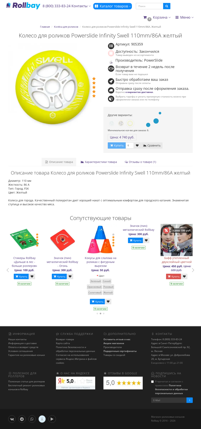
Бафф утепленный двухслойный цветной (178, 260)
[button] (157, 17)
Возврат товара (65, 339)
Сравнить (152, 145)
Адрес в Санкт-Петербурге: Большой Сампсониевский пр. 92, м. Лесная (170, 347)
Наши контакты (17, 339)
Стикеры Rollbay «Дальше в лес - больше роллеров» (25, 262)
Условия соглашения (20, 351)
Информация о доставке (22, 343)
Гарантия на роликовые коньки (26, 355)
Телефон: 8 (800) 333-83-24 (166, 339)
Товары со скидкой (114, 355)
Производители (112, 347)
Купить (22, 276)
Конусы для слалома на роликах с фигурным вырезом (101, 262)
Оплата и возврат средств (23, 347)
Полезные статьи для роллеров (26, 381)
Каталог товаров (112, 6)
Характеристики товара (98, 162)
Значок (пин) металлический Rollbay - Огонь (63, 262)
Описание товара (59, 162)
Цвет (102, 275)
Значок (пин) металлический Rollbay (139, 228)
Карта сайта (63, 343)
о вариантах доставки (139, 92)
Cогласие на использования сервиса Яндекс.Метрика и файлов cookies (76, 358)
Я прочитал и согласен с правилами (169, 387)
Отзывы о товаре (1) (140, 162)
